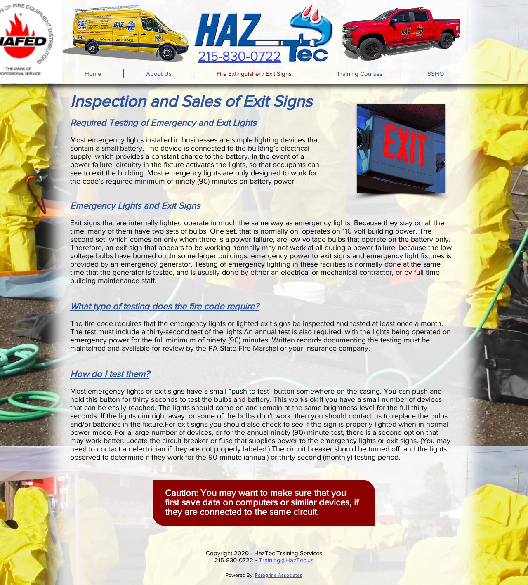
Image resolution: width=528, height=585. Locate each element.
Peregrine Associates (278, 575)
